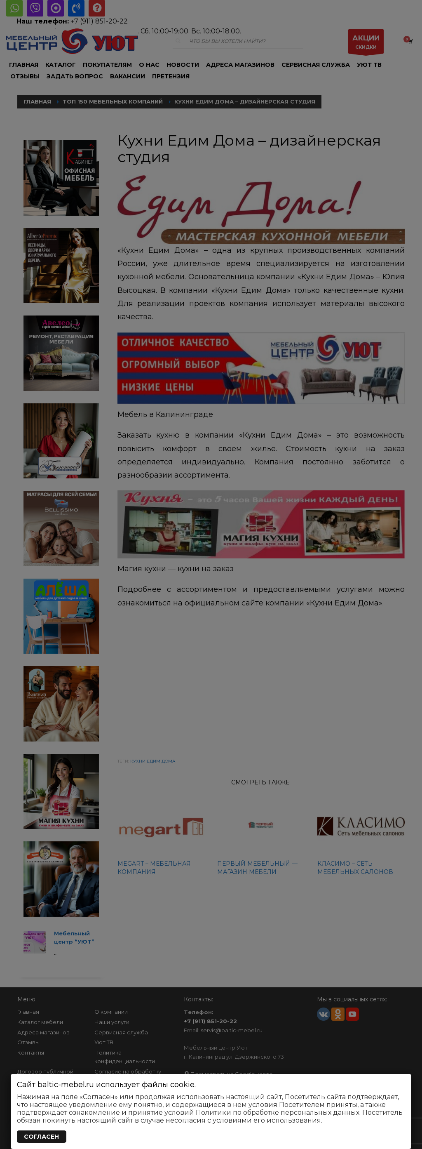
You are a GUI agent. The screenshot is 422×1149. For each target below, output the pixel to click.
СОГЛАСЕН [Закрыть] (41, 1136)
